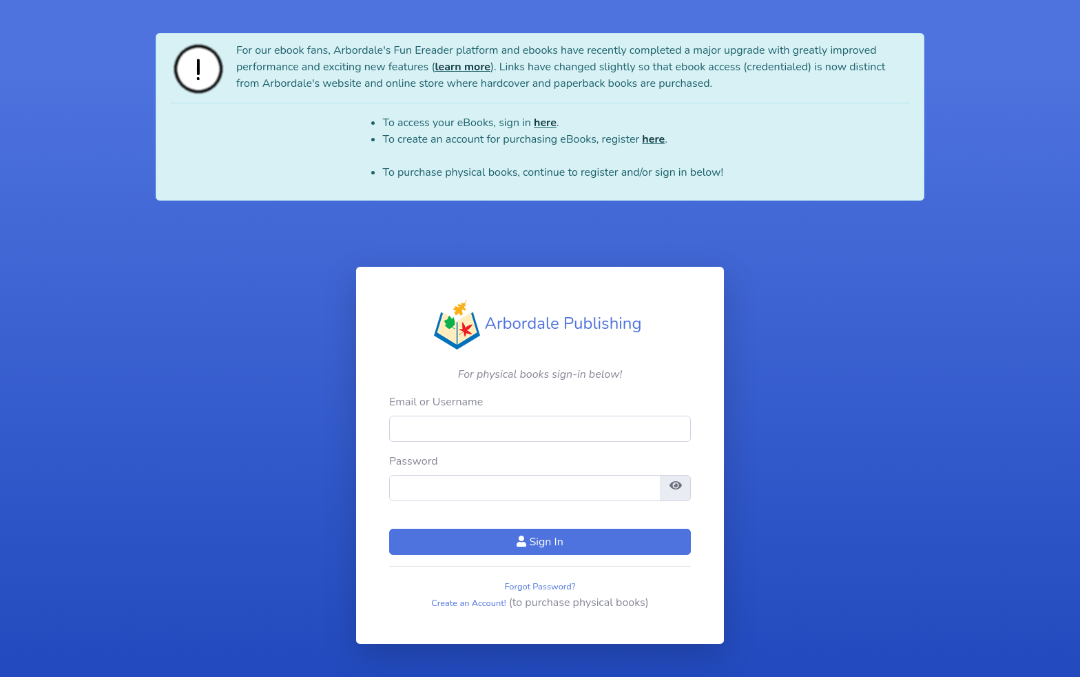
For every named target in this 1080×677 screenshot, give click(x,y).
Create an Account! (468, 603)
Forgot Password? (540, 586)
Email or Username (436, 402)
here (545, 122)
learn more (462, 66)
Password (413, 461)
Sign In (540, 541)
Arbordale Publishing (537, 323)
